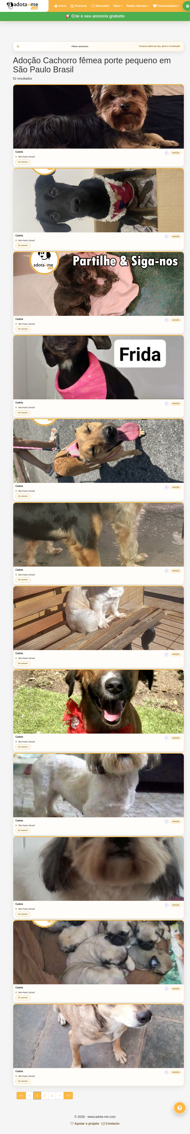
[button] (166, 6)
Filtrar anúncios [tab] (98, 46)
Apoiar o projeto (84, 1123)
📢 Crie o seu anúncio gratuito (95, 16)
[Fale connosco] (180, 1108)
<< (21, 1095)
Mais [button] (118, 6)
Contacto (111, 1123)
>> (68, 1095)
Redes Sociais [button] (138, 6)
